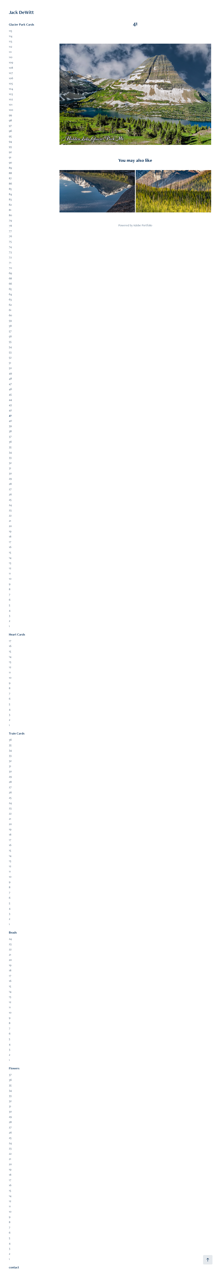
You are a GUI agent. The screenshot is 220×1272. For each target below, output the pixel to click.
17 (10, 542)
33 (10, 457)
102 (11, 99)
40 (10, 421)
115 (10, 31)
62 (10, 305)
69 (10, 273)
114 (10, 36)
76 (10, 236)
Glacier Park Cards (21, 24)
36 (10, 442)
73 (10, 252)
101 (10, 104)
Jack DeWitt (21, 12)
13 (10, 563)
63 (10, 299)
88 (10, 173)
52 (10, 357)
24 (10, 505)
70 (10, 268)
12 (10, 568)
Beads (13, 932)
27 (10, 489)
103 (11, 94)
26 (10, 494)
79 (10, 220)
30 (10, 473)
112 (10, 47)
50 (10, 368)
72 (10, 257)
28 (10, 484)
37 (10, 436)
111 (10, 52)
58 (10, 326)
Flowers (14, 1068)
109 (11, 62)
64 (10, 294)
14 (10, 558)
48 (10, 378)
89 (10, 168)
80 (10, 215)
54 (10, 347)
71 (10, 263)
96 (10, 131)
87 (10, 178)
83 (10, 199)
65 (10, 289)
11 (10, 573)
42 (10, 410)
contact (14, 1267)
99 (10, 115)
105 (11, 83)
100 (11, 110)
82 (10, 205)
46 (10, 389)
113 (10, 41)
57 (10, 331)
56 (10, 336)
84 (10, 194)
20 (10, 526)
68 (10, 278)
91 (10, 157)
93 (10, 147)
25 (10, 500)
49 (10, 373)
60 (10, 315)
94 (10, 141)
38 (10, 431)
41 (10, 415)
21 (10, 521)
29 (10, 479)
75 (10, 241)
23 (10, 510)
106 (11, 78)
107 (11, 73)
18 (10, 536)
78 (10, 226)
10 (10, 579)
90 (10, 162)
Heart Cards (17, 634)
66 (10, 284)
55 (10, 342)
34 (10, 452)
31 (10, 468)
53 (10, 352)
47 (10, 384)
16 (10, 547)
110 (10, 57)
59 (10, 320)
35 (10, 447)
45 (10, 394)
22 (10, 515)
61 (10, 310)
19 (10, 531)
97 (10, 126)
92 (10, 152)
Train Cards (16, 733)
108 (11, 68)
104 (11, 89)
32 (10, 463)
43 (10, 405)
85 (10, 189)
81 (10, 210)
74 (10, 247)
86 (10, 184)
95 (10, 136)
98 (10, 120)
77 (10, 231)
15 (10, 552)
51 (10, 363)
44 (10, 399)
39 (10, 426)
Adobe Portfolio (142, 225)
